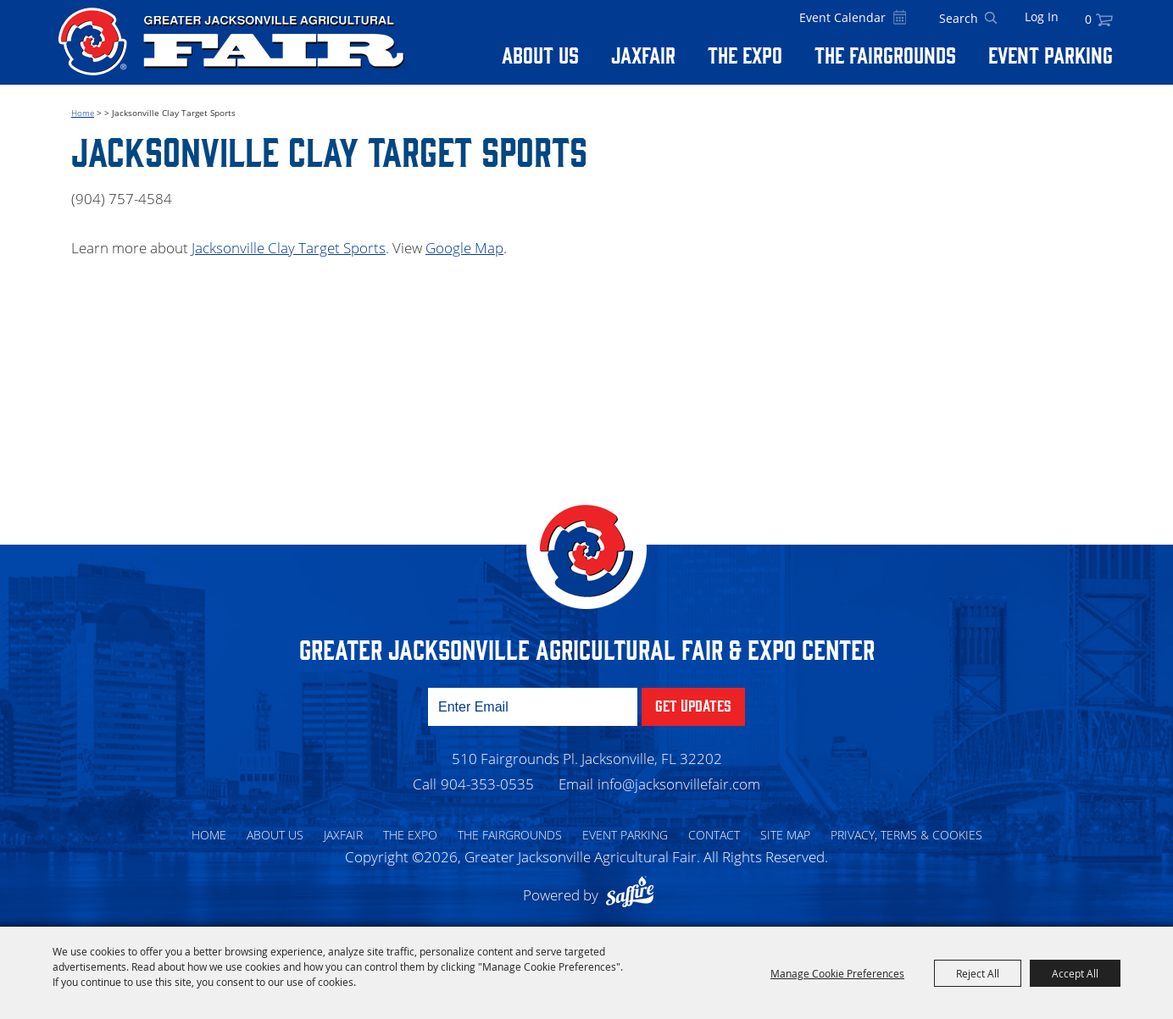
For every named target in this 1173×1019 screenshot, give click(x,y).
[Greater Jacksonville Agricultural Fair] (231, 41)
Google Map (464, 248)
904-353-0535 (487, 784)
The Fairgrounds (885, 54)
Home (82, 113)
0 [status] (1088, 19)
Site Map (785, 835)
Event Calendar (842, 17)
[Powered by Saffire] (634, 895)
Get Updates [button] (693, 704)
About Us (540, 54)
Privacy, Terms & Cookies (906, 835)
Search (990, 18)
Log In (1042, 16)
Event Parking (1050, 54)
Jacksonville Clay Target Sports (289, 248)
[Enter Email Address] (532, 707)
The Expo (745, 54)
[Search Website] (958, 18)
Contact (714, 835)
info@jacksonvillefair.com (679, 784)
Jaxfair (643, 54)
